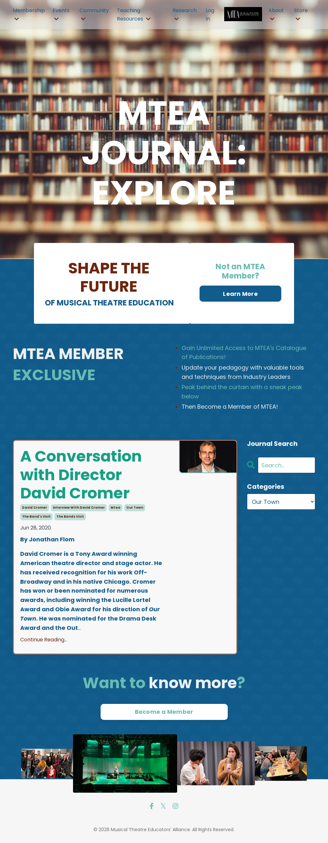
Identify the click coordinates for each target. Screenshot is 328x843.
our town (134, 507)
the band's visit (36, 516)
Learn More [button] (240, 294)
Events (61, 14)
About (276, 14)
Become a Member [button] (164, 712)
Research (185, 14)
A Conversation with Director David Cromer (81, 475)
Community (94, 14)
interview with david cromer (79, 507)
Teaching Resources (134, 14)
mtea (115, 507)
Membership (29, 14)
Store (301, 14)
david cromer (34, 507)
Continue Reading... (43, 639)
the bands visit (70, 516)
